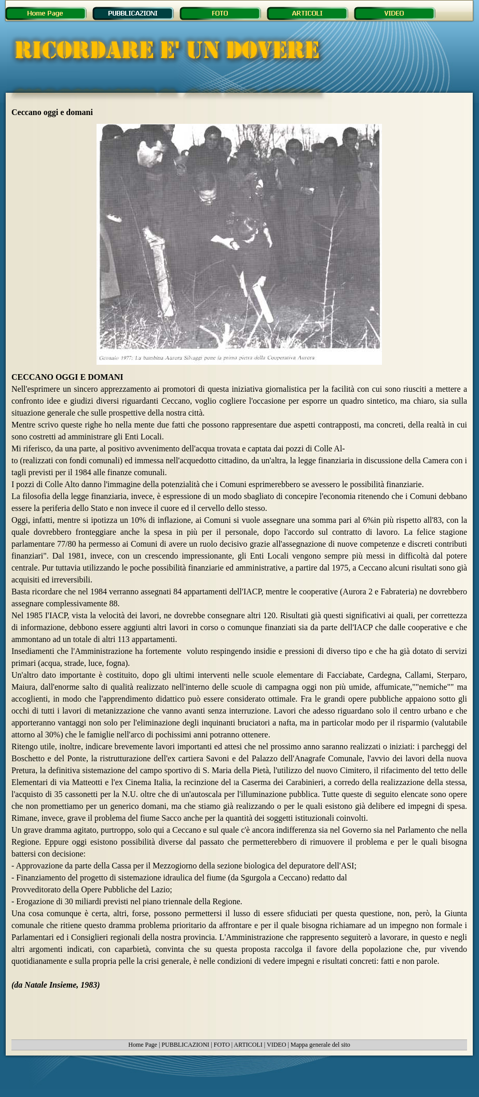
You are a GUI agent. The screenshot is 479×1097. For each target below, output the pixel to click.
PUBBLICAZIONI (185, 1044)
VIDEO (276, 1044)
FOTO (222, 1044)
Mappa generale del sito (320, 1044)
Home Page (142, 1044)
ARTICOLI (248, 1044)
